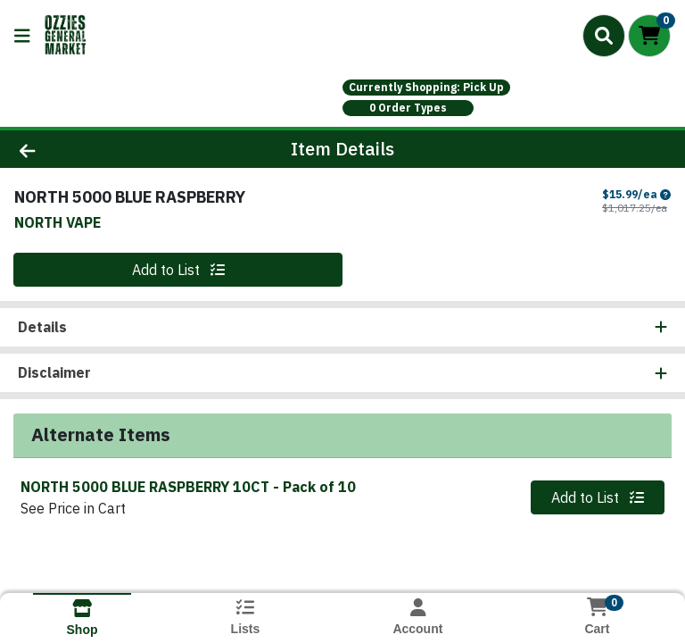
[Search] (604, 35)
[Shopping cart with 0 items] (649, 35)
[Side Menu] (22, 35)
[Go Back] (96, 149)
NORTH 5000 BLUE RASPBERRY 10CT (188, 487)
